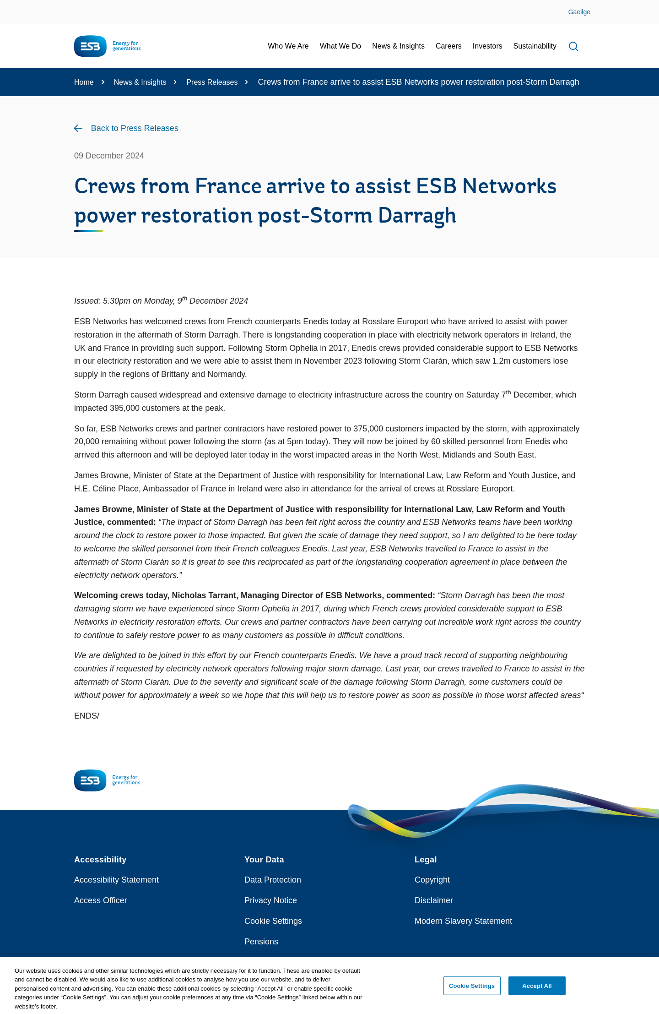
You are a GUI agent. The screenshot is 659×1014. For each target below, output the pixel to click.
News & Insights (140, 82)
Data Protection (272, 879)
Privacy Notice (270, 900)
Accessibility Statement (116, 879)
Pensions (261, 941)
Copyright (432, 879)
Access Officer (100, 900)
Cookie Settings (273, 921)
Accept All (536, 989)
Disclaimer (434, 900)
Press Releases (212, 82)
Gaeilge (579, 12)
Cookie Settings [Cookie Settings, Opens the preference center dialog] (472, 989)
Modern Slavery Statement (463, 921)
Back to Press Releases (134, 128)
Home (84, 82)
